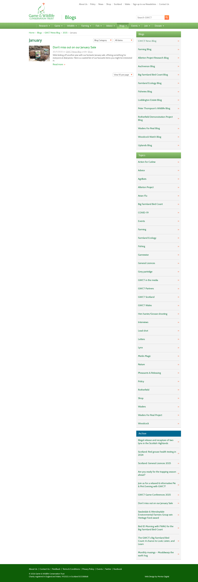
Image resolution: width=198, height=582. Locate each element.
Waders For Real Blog (149, 128)
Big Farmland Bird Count (150, 204)
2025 (65, 32)
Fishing (141, 246)
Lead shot (143, 330)
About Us (83, 4)
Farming (142, 229)
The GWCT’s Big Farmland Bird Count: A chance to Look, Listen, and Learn (156, 540)
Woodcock (143, 423)
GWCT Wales (145, 305)
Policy (92, 4)
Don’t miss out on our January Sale (74, 47)
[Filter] (103, 40)
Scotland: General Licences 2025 (154, 463)
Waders (142, 406)
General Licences (146, 263)
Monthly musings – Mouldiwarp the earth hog (156, 554)
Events (141, 221)
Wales (127, 4)
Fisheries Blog (145, 91)
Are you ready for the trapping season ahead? (157, 473)
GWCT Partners (146, 288)
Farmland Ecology (147, 237)
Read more (58, 64)
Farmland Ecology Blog (149, 83)
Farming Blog (144, 49)
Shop (108, 4)
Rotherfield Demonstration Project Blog (155, 118)
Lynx (140, 347)
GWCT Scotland (146, 297)
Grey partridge (145, 271)
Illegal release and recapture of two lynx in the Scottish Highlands (155, 442)
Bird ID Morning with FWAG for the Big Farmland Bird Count (155, 528)
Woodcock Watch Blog (149, 136)
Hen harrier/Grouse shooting (152, 313)
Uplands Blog (145, 145)
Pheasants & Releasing (149, 372)
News (100, 4)
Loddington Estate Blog (150, 100)
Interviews (143, 322)
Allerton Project (146, 187)
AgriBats (142, 178)
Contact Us (164, 4)
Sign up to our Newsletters (144, 4)
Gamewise (143, 254)
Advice (141, 170)
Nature (141, 364)
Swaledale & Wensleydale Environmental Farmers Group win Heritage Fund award (155, 514)
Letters (141, 339)
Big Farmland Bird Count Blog (153, 74)
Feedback (56, 569)
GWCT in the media (148, 280)
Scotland (118, 4)
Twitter (108, 569)
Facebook (117, 569)
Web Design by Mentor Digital (157, 576)
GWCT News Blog (52, 32)
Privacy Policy (88, 569)
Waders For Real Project (150, 415)
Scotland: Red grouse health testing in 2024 (157, 453)
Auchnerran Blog (146, 66)
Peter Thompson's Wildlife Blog (154, 108)
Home (31, 32)
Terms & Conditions (71, 569)
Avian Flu (142, 195)
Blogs (39, 32)
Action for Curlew (147, 161)
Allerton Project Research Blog (153, 57)
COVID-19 (143, 212)
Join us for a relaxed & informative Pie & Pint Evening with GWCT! (157, 485)
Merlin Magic (144, 356)
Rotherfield (143, 389)
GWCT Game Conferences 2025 (154, 494)
